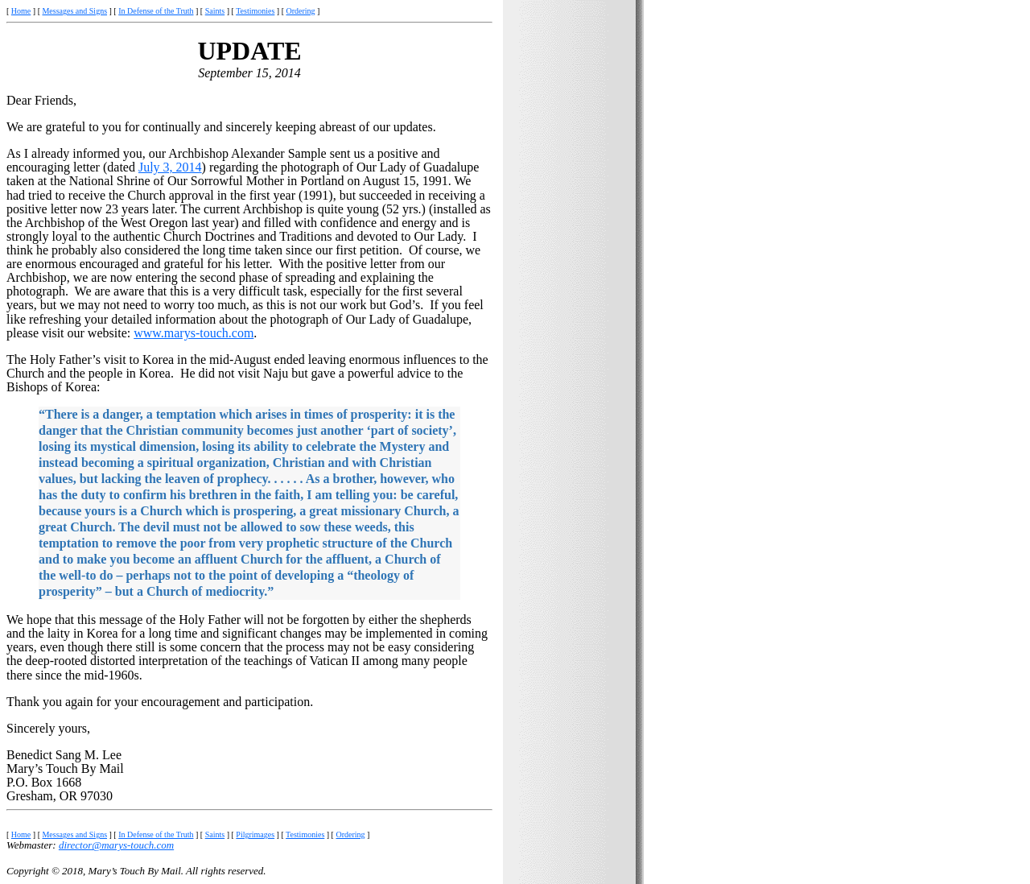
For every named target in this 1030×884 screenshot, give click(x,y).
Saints (215, 10)
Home (21, 10)
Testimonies (255, 10)
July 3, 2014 (170, 167)
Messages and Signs (74, 10)
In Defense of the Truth (155, 10)
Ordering (300, 10)
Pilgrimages (255, 834)
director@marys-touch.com (116, 845)
